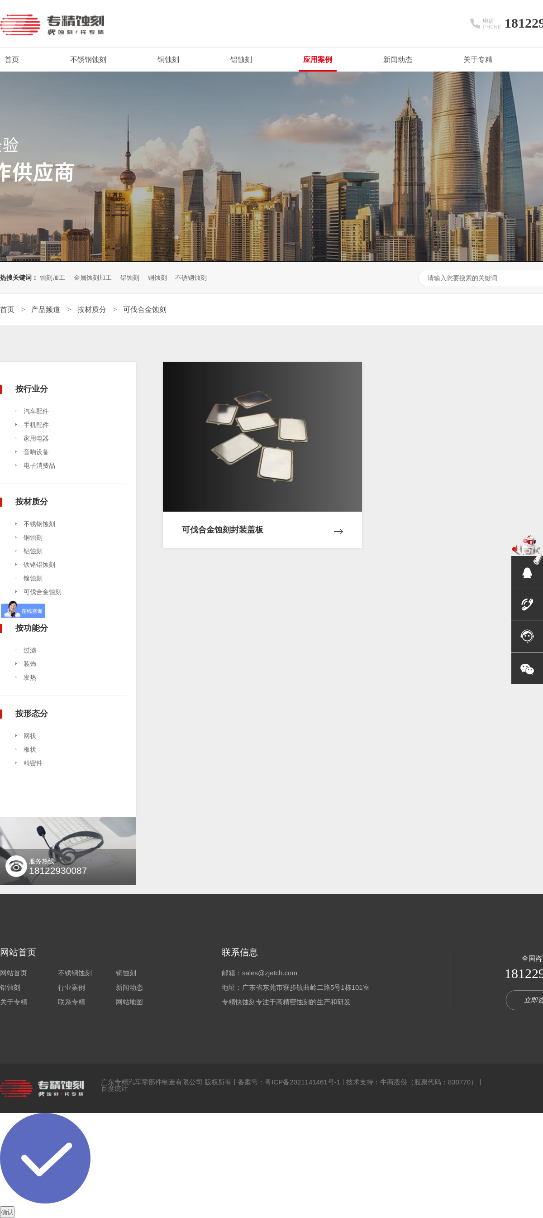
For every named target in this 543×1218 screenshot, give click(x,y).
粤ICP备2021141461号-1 (302, 1082)
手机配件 (36, 424)
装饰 (30, 663)
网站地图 (129, 1002)
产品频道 (46, 309)
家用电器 (36, 438)
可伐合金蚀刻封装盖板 (262, 523)
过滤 (30, 650)
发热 (30, 677)
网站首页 (18, 952)
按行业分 (31, 388)
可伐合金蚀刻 (145, 309)
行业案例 (71, 987)
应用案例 (317, 59)
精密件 (33, 763)
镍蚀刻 (33, 578)
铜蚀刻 (168, 59)
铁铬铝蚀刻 (39, 564)
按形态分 (31, 713)
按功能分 (31, 627)
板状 (30, 749)
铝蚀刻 (241, 59)
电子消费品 (39, 465)
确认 (7, 1212)
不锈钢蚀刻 (88, 59)
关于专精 (477, 59)
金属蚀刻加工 (93, 277)
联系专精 (71, 1002)
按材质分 (92, 309)
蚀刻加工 (52, 277)
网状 (30, 735)
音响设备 (36, 452)
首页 (12, 59)
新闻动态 (397, 59)
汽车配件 (36, 411)
